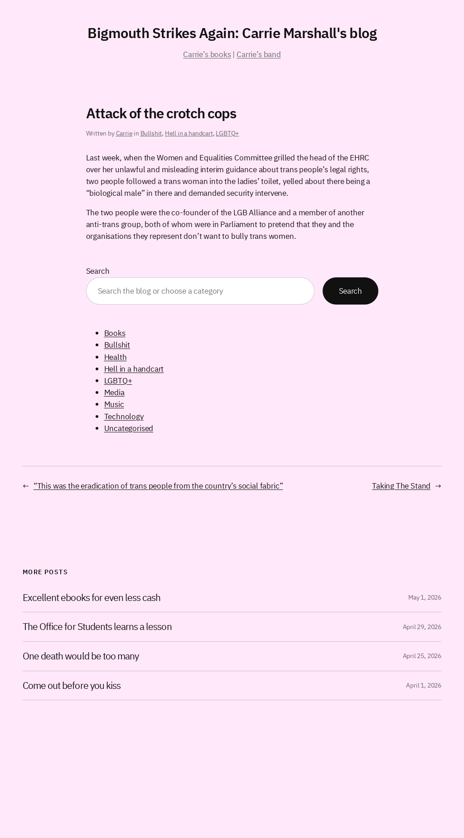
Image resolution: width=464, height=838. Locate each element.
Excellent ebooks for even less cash (91, 597)
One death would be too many (81, 656)
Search (98, 271)
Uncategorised (129, 428)
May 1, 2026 (424, 597)
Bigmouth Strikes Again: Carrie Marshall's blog (232, 33)
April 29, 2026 (422, 627)
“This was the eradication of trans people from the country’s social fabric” (158, 485)
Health (115, 357)
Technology (124, 416)
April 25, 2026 (422, 656)
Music (114, 404)
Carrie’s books (207, 54)
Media (114, 392)
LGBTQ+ (227, 133)
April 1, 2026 (423, 685)
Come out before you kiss (72, 685)
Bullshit (151, 133)
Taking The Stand (401, 485)
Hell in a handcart (189, 133)
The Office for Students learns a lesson (97, 626)
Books (115, 333)
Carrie (124, 133)
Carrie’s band (259, 54)
